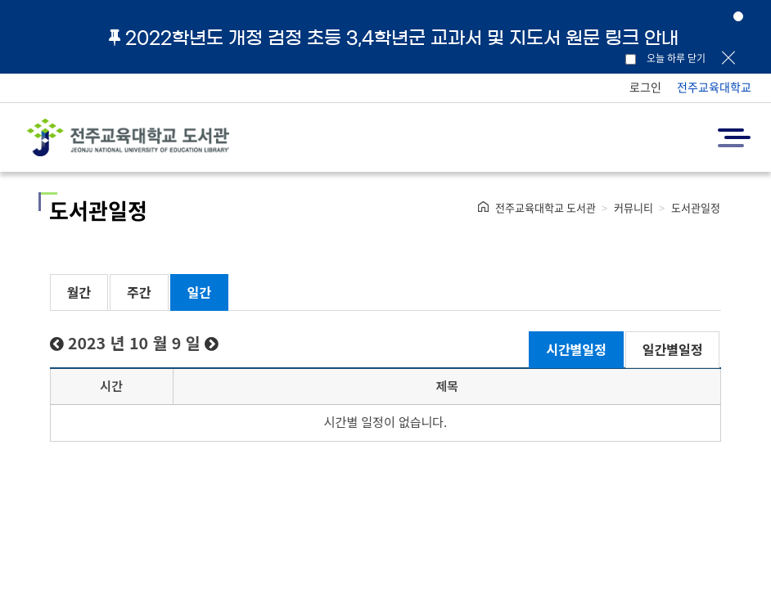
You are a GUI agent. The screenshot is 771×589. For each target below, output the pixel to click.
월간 (79, 292)
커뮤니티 (633, 207)
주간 (139, 292)
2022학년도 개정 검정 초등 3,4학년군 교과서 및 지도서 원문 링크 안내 (394, 38)
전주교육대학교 (714, 87)
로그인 (645, 87)
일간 (199, 292)
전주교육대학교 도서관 (545, 207)
